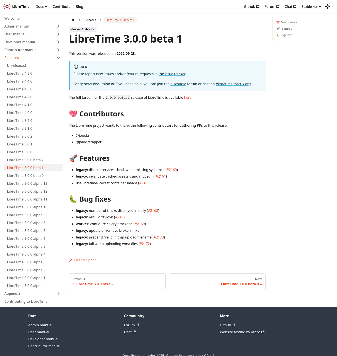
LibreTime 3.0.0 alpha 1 (26, 277)
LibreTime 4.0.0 (19, 112)
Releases (11, 57)
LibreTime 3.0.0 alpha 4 (26, 254)
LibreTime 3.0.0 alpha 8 (26, 222)
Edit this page (83, 259)
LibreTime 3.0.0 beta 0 (25, 175)
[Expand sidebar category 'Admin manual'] (58, 26)
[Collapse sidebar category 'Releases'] (58, 57)
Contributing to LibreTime (25, 301)
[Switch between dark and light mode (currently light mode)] (327, 6)
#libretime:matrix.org (233, 83)
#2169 (140, 223)
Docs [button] (40, 6)
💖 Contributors (286, 22)
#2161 (161, 176)
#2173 (159, 237)
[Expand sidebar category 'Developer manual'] (58, 41)
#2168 (153, 210)
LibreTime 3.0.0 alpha (24, 285)
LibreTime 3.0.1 (19, 144)
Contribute (61, 6)
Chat (290, 6)
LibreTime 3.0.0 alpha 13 (27, 183)
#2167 (120, 217)
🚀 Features (284, 29)
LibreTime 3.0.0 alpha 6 (26, 238)
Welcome (12, 18)
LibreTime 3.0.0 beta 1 (25, 167)
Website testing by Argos (242, 332)
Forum (271, 6)
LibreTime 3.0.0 (19, 152)
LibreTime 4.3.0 (19, 89)
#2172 (145, 243)
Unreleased (16, 65)
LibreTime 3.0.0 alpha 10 (27, 207)
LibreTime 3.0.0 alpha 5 (26, 246)
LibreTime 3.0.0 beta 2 (25, 159)
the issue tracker (172, 73)
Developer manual (19, 42)
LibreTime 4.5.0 (19, 73)
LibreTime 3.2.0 (19, 120)
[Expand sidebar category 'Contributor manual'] (58, 49)
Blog (79, 6)
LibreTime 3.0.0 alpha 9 (26, 215)
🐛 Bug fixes (284, 35)
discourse (178, 83)
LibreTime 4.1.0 (19, 104)
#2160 (172, 169)
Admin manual (16, 26)
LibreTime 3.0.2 (19, 136)
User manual (15, 34)
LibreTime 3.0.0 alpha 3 (26, 262)
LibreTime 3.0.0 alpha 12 (27, 191)
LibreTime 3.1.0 (19, 128)
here (187, 97)
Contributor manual (20, 49)
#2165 (144, 183)
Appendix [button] (12, 293)
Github (251, 6)
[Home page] (73, 20)
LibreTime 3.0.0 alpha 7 (26, 230)
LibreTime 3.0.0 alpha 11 (27, 199)
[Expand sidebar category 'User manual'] (58, 34)
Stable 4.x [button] (309, 6)
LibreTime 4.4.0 (19, 81)
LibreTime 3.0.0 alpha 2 (26, 270)
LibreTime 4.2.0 (19, 97)
